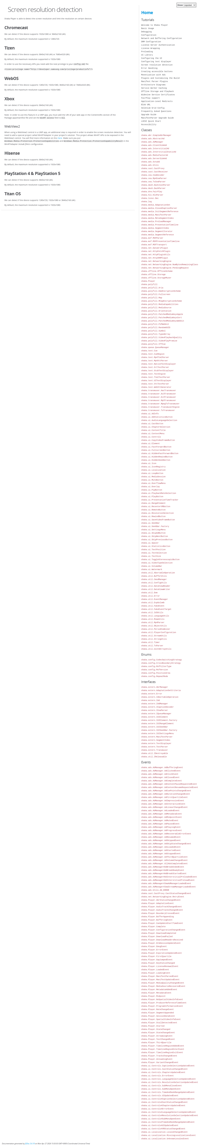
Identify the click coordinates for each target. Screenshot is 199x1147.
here (60, 137)
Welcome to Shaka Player (154, 25)
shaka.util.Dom (149, 592)
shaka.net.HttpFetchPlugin (155, 251)
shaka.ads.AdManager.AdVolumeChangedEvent (164, 860)
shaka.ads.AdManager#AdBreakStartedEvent (164, 873)
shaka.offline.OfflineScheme (157, 271)
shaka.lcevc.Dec (150, 198)
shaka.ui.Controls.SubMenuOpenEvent (161, 1089)
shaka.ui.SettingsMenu (153, 529)
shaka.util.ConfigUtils (154, 582)
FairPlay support (150, 98)
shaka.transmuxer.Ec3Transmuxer (158, 397)
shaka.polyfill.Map (151, 297)
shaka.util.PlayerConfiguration (158, 632)
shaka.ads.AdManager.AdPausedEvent (160, 823)
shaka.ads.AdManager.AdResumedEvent (161, 837)
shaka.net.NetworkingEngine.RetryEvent (162, 896)
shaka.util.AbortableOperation (158, 572)
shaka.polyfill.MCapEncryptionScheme (161, 301)
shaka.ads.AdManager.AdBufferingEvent (162, 767)
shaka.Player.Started (152, 1026)
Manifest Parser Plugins (154, 81)
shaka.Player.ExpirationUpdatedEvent (161, 953)
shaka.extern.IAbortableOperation (159, 697)
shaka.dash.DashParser (153, 188)
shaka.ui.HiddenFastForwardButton (159, 453)
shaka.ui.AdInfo (150, 413)
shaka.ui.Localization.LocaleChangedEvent (164, 1132)
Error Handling (149, 68)
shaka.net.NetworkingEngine (156, 261)
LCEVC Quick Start (151, 121)
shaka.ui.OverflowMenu (153, 483)
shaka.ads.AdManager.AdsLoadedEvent (161, 847)
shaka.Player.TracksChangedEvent (159, 1055)
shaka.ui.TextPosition (153, 549)
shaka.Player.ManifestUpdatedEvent (160, 979)
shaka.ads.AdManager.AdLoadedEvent (160, 810)
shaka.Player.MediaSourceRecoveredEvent (163, 986)
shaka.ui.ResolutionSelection (157, 513)
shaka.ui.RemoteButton (153, 509)
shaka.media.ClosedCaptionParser (159, 208)
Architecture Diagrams (153, 84)
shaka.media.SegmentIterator (157, 231)
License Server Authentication (158, 45)
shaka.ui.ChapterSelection (155, 427)
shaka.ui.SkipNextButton (154, 536)
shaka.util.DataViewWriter (155, 589)
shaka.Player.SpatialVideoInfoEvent (161, 1019)
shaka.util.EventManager (154, 599)
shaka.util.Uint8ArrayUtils (156, 649)
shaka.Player (148, 281)
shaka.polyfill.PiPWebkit (155, 324)
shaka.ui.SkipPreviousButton (157, 539)
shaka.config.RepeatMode (154, 676)
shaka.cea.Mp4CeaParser (154, 178)
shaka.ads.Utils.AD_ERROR (155, 890)
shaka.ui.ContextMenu (152, 433)
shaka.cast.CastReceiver (154, 171)
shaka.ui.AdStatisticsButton (157, 417)
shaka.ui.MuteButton (152, 480)
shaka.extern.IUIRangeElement (157, 723)
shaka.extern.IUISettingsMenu (157, 733)
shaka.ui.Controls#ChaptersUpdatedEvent (163, 1105)
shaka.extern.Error (151, 693)
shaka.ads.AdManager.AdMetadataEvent (161, 814)
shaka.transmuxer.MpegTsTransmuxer (160, 403)
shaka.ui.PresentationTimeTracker (159, 500)
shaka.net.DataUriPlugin (154, 248)
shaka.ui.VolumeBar (151, 566)
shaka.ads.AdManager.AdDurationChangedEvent (165, 794)
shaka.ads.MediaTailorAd (154, 155)
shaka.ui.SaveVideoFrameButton (158, 519)
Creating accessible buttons (157, 71)
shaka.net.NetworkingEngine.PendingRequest (165, 268)
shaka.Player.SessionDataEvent (158, 1016)
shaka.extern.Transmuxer (154, 750)
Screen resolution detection (157, 65)
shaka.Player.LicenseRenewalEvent (159, 966)
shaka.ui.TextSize (151, 556)
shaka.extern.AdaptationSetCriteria (161, 690)
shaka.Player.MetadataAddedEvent (159, 989)
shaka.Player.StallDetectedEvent (159, 1022)
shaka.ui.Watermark (151, 569)
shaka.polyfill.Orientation (156, 311)
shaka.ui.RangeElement (153, 503)
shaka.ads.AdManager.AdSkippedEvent (161, 840)
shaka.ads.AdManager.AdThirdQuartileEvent (164, 857)
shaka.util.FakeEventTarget (156, 609)
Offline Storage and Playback (157, 91)
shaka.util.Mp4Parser (152, 622)
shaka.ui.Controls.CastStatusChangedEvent (164, 1069)
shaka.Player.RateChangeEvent (157, 1009)
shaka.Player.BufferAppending (157, 916)
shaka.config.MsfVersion (154, 669)
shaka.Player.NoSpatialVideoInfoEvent (162, 999)
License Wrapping (150, 48)
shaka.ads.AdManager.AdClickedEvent (161, 770)
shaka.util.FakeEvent (152, 606)
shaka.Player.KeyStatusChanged (158, 963)
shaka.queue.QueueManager (155, 347)
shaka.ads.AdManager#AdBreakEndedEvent (162, 867)
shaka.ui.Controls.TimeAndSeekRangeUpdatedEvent (168, 1092)
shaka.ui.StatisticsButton (155, 546)
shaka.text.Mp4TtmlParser (155, 357)
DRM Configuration (151, 41)
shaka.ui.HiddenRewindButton (157, 456)
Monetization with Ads (153, 74)
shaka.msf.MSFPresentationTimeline (160, 241)
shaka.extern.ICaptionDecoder (157, 707)
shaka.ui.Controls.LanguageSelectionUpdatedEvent (168, 1079)
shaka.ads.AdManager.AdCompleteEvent (161, 780)
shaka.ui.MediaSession (153, 476)
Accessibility (148, 124)
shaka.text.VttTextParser (155, 384)
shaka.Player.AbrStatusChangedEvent (161, 900)
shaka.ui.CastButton (152, 423)
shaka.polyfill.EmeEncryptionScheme (161, 291)
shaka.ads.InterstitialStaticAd (158, 152)
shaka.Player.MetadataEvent (156, 993)
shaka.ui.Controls (151, 437)
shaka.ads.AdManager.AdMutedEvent (159, 820)
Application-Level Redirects (157, 101)
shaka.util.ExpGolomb (152, 602)
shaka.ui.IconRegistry (153, 466)
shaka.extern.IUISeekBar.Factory (159, 730)
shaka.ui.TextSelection (154, 553)
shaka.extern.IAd (150, 700)
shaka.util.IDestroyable (154, 753)
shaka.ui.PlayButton (152, 496)
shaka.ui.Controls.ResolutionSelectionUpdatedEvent (169, 1082)
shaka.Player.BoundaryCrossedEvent (160, 913)
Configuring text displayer (156, 61)
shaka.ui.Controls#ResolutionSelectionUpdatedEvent (169, 1115)
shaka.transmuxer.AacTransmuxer (158, 390)
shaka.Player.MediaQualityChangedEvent (162, 983)
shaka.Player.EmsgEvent (154, 946)
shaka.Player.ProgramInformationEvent (162, 1006)
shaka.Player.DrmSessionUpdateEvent (161, 943)
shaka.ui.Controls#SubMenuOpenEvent (161, 1118)
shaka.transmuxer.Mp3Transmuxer (158, 400)
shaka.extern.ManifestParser (157, 736)
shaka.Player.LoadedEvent (155, 969)
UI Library (147, 55)
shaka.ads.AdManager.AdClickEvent (159, 774)
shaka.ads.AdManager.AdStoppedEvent (161, 853)
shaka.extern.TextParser (154, 746)
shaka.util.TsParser (152, 645)
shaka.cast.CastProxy (152, 168)
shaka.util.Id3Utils (152, 612)
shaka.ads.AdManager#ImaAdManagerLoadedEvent (166, 883)
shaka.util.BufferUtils (154, 576)
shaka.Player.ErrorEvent (154, 949)
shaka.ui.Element (150, 443)
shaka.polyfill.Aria (152, 287)
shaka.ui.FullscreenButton (155, 450)
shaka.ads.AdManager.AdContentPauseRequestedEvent (169, 784)
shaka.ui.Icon (148, 463)
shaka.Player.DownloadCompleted (158, 933)
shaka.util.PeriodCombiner (155, 629)
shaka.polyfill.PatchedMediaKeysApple (162, 314)
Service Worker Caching (154, 88)
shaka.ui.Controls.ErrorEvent (157, 1075)
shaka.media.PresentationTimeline (159, 224)
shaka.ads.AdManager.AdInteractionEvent (163, 804)
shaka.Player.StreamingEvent (157, 1036)
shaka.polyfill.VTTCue (153, 344)
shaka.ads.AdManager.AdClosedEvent (160, 777)
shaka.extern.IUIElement (154, 717)
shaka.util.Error (150, 596)
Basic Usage (147, 28)
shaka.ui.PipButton (151, 490)
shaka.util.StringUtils (154, 639)
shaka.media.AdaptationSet (155, 205)
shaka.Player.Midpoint (153, 996)
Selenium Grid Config (152, 108)
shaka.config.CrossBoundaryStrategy (161, 663)
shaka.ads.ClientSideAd (154, 145)
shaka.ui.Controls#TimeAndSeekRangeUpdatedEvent (168, 1122)
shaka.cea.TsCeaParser (153, 181)
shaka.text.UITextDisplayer (156, 380)
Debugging (146, 31)
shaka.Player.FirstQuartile (156, 956)
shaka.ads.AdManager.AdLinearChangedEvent (164, 807)
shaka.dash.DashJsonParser (155, 185)
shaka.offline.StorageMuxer (156, 277)
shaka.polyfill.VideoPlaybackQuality (161, 337)
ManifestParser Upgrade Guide (157, 118)
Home (147, 12)
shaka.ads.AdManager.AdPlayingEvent (161, 827)
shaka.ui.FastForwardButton (156, 446)
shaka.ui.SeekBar (150, 523)
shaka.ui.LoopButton (152, 473)
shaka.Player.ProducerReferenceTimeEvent (164, 1002)
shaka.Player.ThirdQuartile (156, 1042)
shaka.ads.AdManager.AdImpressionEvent (162, 800)
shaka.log (146, 201)
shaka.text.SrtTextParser (155, 367)
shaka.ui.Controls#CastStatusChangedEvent (164, 1102)
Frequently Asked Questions (156, 111)
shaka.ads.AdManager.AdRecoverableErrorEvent (166, 833)
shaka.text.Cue (149, 350)
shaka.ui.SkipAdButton (153, 533)
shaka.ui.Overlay (150, 486)
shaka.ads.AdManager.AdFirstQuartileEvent (164, 797)
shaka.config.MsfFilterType (156, 666)
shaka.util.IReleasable (154, 756)
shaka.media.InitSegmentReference (159, 211)
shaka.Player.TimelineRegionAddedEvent (162, 1046)
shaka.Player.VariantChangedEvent (159, 1062)
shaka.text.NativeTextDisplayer (158, 364)
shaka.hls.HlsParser (152, 195)
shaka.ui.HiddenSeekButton (155, 460)
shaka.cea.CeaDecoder (152, 175)
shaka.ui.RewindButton (153, 516)
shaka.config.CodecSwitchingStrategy (161, 659)
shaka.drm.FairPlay (151, 191)
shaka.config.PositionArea (155, 673)
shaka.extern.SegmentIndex (155, 740)
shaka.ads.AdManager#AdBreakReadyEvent (162, 870)
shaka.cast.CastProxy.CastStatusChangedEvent (166, 893)
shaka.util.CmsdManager (154, 579)
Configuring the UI (151, 58)
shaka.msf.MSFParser (152, 238)
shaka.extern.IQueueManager (156, 713)
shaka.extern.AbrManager (154, 687)
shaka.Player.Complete (153, 926)
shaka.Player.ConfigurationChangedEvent (163, 930)
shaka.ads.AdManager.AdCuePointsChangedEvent (166, 790)
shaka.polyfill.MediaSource (156, 307)
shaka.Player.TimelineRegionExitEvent (162, 1052)
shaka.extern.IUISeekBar (154, 727)
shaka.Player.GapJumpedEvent (157, 959)
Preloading (147, 51)
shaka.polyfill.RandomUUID (155, 327)
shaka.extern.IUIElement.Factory (159, 720)
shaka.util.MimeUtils (152, 619)
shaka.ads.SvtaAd (150, 161)
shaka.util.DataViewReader (155, 586)
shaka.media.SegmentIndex (155, 228)
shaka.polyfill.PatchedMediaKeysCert (161, 317)
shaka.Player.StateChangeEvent (158, 1032)
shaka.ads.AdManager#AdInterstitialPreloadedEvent (169, 877)
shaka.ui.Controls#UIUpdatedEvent (159, 1125)
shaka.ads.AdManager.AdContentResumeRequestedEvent (169, 787)
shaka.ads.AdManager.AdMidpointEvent (161, 817)
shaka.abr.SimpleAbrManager (156, 135)
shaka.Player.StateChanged (155, 1029)
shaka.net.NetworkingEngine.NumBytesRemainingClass (169, 264)
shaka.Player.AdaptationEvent (157, 903)
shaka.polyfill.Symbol (153, 330)
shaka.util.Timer (150, 642)
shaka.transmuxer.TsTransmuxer (158, 410)
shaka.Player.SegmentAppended (157, 1012)
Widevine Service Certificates (158, 94)
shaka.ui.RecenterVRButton (155, 506)
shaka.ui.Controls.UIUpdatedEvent (159, 1095)
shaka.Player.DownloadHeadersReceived (162, 939)
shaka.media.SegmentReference (157, 234)
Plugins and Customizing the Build (160, 78)
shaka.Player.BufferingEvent (157, 920)
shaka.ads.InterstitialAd (155, 148)
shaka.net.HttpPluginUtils (155, 254)
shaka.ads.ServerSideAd (154, 158)
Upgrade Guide (148, 114)
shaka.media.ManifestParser (156, 214)
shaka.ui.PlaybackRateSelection (158, 493)
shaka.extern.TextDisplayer (156, 743)
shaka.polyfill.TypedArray (155, 334)
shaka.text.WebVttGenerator (156, 387)
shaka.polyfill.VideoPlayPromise (159, 340)
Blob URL (145, 104)
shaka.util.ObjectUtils (154, 625)
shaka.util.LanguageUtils (155, 616)
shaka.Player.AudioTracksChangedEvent (162, 910)
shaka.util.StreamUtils (154, 635)
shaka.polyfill (149, 284)
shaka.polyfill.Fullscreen (155, 294)
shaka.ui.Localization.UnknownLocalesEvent (165, 1138)
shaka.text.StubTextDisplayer (157, 370)
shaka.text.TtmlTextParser (155, 377)
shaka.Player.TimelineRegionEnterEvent (162, 1049)
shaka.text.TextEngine (153, 374)
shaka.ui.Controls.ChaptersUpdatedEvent (163, 1072)
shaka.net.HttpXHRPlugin (154, 258)
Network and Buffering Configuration (161, 38)
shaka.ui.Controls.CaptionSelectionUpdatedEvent (168, 1065)
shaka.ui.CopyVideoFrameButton (158, 440)
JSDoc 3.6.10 (30, 1143)
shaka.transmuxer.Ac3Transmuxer (158, 393)
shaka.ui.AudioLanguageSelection (159, 420)
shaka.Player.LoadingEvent (155, 973)
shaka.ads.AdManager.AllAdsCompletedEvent (164, 863)
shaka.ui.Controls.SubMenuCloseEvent (161, 1085)
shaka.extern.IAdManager (154, 703)
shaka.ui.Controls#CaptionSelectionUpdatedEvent (168, 1099)
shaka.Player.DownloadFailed (157, 936)
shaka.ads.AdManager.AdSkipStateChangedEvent (166, 843)
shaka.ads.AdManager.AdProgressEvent (161, 830)
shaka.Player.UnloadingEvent (157, 1059)
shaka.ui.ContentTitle (153, 430)
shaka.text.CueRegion (152, 354)
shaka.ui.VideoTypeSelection (157, 562)
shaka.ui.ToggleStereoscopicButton (160, 559)
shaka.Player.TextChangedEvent (158, 1039)
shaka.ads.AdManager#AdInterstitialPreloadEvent (168, 880)
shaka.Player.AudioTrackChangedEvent (161, 906)
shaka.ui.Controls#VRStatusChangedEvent (163, 1128)
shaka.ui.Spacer (150, 543)
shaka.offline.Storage (153, 274)
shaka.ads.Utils (150, 165)
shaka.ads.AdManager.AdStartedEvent (161, 850)
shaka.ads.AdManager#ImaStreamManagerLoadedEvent (168, 886)
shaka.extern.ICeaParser (154, 710)
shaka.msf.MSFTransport (154, 244)
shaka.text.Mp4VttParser (154, 360)
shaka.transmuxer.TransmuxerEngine (160, 407)
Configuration (148, 35)
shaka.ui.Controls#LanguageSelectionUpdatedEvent (168, 1112)
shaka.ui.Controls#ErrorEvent (157, 1109)
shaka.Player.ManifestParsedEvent (159, 976)
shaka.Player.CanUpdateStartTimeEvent (162, 923)
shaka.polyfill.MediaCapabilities (159, 304)
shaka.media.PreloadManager (156, 221)
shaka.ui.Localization (153, 470)
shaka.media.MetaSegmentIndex (157, 218)
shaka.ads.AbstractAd (152, 138)
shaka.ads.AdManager (152, 142)
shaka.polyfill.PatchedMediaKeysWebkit (162, 321)
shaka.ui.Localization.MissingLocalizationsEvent (168, 1135)
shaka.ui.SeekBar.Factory (155, 526)
